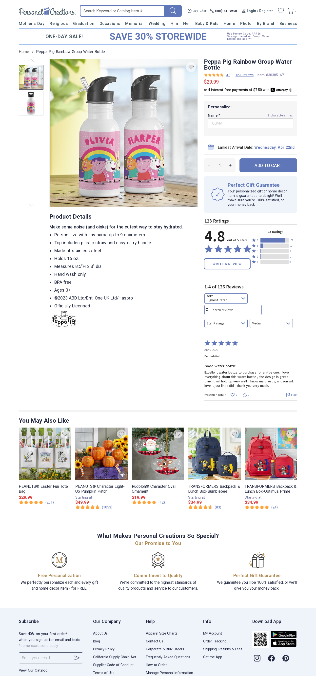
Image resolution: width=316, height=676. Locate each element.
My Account (212, 633)
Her (186, 23)
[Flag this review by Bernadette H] (291, 394)
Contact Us (154, 641)
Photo (246, 23)
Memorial (134, 23)
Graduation (83, 23)
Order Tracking (214, 641)
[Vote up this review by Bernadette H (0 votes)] (234, 394)
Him (174, 23)
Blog (96, 641)
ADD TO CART (268, 165)
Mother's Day (31, 23)
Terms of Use (104, 673)
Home (229, 23)
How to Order (156, 665)
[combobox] (226, 298)
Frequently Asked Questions (168, 657)
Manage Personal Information (169, 673)
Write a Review (227, 264)
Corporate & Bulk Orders (165, 649)
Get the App (212, 657)
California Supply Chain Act (114, 657)
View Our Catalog (33, 670)
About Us (100, 633)
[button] (274, 240)
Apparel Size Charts (162, 633)
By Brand (265, 23)
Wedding (157, 23)
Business (288, 23)
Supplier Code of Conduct (113, 665)
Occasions (109, 23)
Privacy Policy (104, 649)
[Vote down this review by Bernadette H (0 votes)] (246, 394)
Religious (59, 23)
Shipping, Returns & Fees (222, 649)
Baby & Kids (207, 23)
